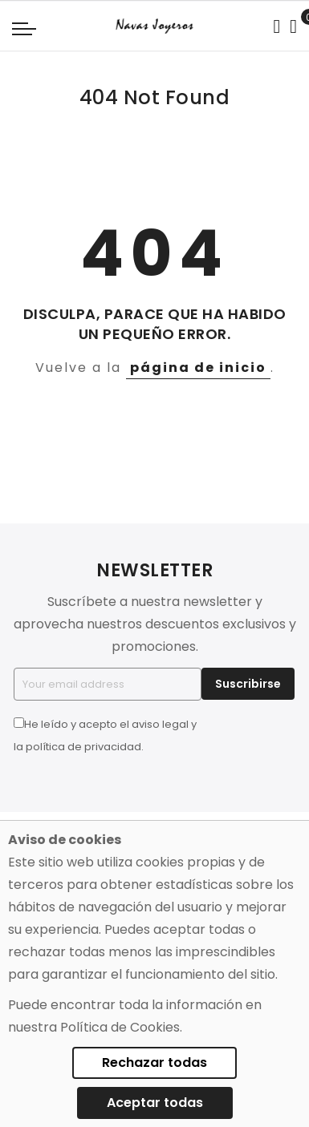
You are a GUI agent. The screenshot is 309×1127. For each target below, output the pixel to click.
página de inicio (198, 367)
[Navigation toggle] (24, 28)
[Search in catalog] (276, 26)
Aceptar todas (155, 1102)
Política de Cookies (120, 1027)
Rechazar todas (154, 1062)
